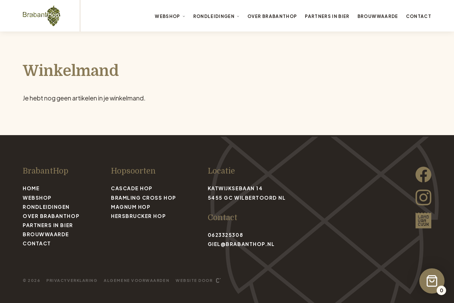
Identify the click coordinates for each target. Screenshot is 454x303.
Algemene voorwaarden (136, 280)
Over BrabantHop (272, 16)
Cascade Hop (132, 188)
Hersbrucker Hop (138, 216)
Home (31, 188)
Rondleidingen (216, 16)
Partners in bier (327, 16)
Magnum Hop (130, 207)
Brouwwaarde (378, 16)
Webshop (170, 16)
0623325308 (225, 235)
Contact (418, 16)
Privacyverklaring (71, 280)
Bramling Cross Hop (143, 198)
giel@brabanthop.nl (241, 244)
